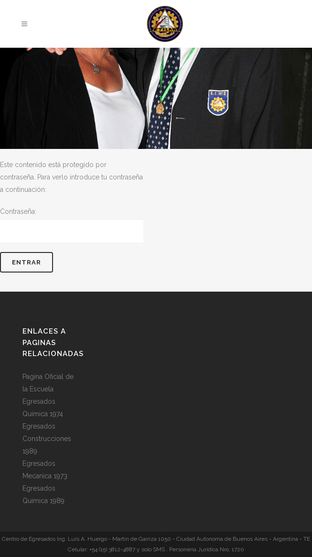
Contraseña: (71, 225)
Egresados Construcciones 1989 (46, 438)
